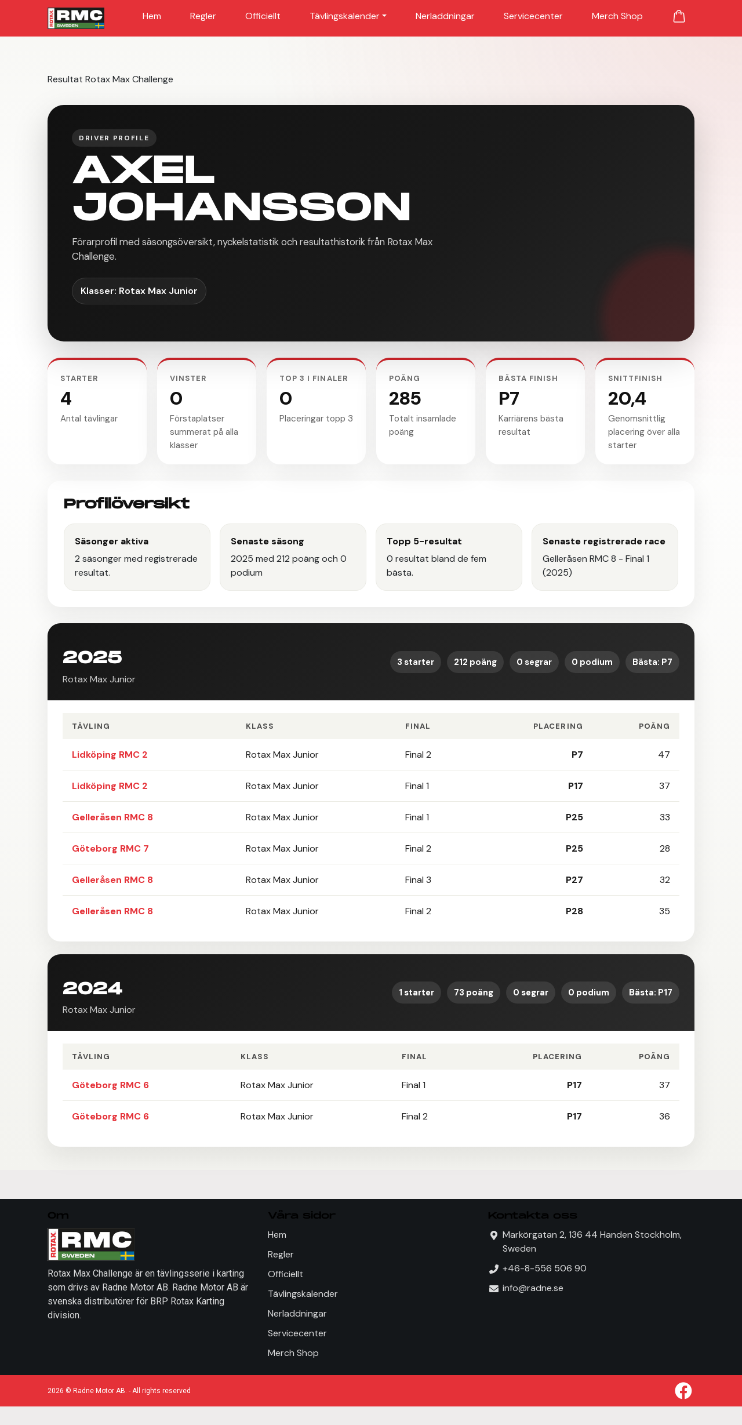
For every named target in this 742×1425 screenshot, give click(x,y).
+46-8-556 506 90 (545, 1268)
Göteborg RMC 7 (110, 848)
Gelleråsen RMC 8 (112, 817)
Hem (152, 16)
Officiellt (263, 16)
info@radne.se (533, 1288)
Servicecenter (533, 16)
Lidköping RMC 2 (110, 754)
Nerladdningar (445, 16)
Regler (203, 16)
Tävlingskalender (345, 16)
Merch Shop (617, 16)
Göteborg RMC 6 (110, 1085)
